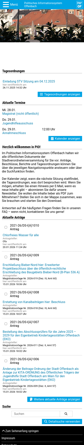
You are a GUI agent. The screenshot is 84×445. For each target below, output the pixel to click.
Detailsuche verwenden (62, 421)
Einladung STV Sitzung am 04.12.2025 (29, 81)
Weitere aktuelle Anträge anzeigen (54, 399)
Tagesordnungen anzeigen (60, 94)
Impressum (8, 438)
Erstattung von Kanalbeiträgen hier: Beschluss (34, 302)
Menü (14, 4)
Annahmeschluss (14, 133)
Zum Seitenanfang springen (20, 431)
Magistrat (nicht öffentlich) (20, 113)
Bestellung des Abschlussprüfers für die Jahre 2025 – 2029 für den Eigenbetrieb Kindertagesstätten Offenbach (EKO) (41, 335)
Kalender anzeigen (65, 138)
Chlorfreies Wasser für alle (21, 235)
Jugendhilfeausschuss (17, 123)
